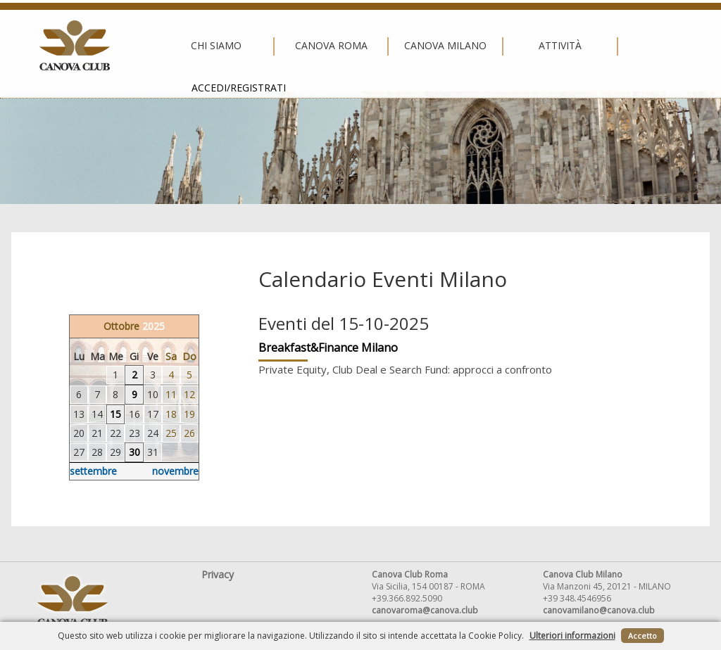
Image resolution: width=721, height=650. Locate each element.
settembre (93, 471)
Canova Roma (242, 45)
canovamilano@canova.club (599, 610)
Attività (471, 45)
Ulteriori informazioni (572, 636)
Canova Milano (356, 45)
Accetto (642, 635)
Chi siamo (128, 45)
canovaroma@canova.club (425, 610)
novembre (175, 471)
